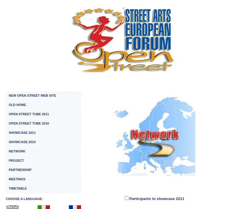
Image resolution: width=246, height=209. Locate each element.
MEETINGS (17, 179)
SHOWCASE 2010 (22, 142)
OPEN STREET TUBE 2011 (29, 114)
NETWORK (17, 151)
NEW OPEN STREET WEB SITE (32, 95)
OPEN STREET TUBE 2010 (29, 123)
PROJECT (16, 160)
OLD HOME (17, 105)
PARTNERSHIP (20, 170)
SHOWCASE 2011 (22, 132)
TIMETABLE (18, 188)
